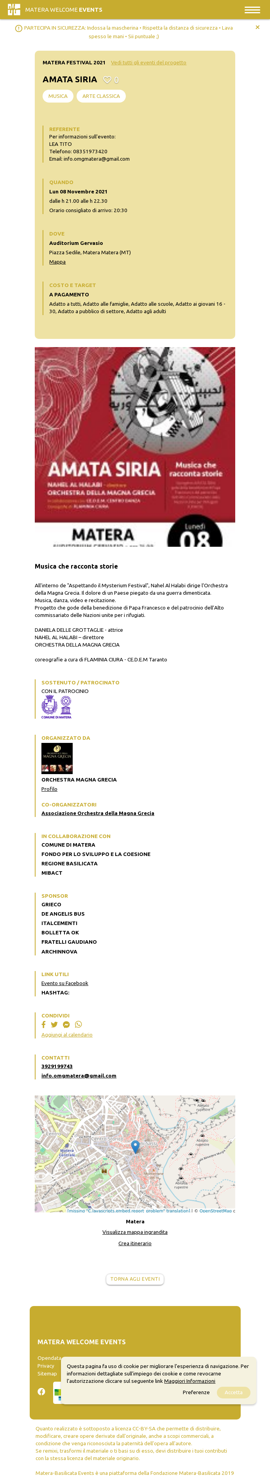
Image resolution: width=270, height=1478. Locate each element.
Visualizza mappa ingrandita (135, 1232)
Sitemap (47, 1373)
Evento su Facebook (64, 983)
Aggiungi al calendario (67, 1034)
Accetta (234, 1392)
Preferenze (196, 1392)
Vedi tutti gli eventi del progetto (148, 62)
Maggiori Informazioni (189, 1381)
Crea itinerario (135, 1243)
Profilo (49, 789)
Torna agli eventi (135, 1278)
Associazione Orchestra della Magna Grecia (97, 813)
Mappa (57, 262)
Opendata (49, 1358)
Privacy (46, 1366)
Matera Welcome (63, 9)
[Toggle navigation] (252, 9)
